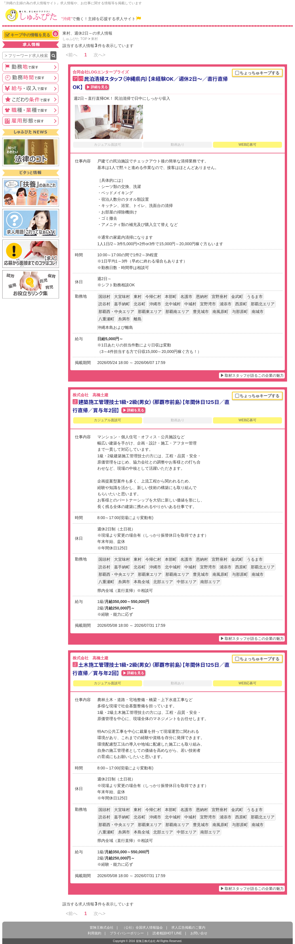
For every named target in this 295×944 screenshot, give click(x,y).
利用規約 (94, 933)
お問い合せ (198, 933)
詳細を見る (99, 87)
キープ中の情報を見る (31, 34)
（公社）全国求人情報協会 (142, 928)
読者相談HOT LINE (167, 933)
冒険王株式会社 (101, 928)
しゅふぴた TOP (74, 39)
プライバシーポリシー (127, 933)
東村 (94, 39)
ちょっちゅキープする (257, 73)
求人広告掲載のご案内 (188, 928)
